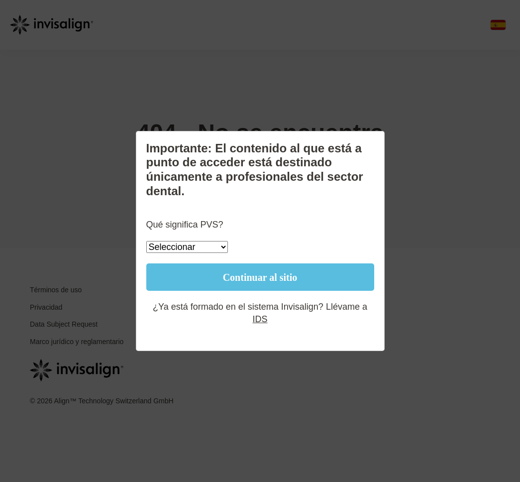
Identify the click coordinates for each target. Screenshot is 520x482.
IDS (259, 319)
